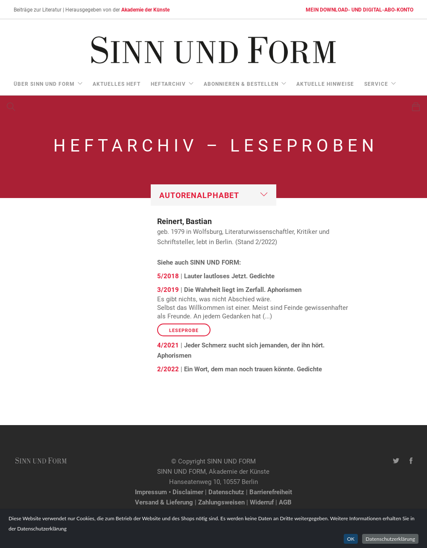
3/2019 (168, 289)
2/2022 (168, 368)
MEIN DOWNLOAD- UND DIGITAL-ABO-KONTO (359, 9)
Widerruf (262, 502)
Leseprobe (184, 330)
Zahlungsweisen (221, 502)
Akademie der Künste (145, 9)
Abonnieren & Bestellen (241, 83)
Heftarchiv (168, 83)
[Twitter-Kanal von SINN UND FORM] (396, 461)
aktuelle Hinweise (325, 83)
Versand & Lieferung (164, 502)
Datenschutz (226, 491)
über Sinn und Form (44, 83)
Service (376, 83)
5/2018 (168, 275)
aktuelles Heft (116, 83)
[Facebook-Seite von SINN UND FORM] (411, 461)
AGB (285, 502)
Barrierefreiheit (270, 491)
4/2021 (168, 345)
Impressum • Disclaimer (169, 491)
